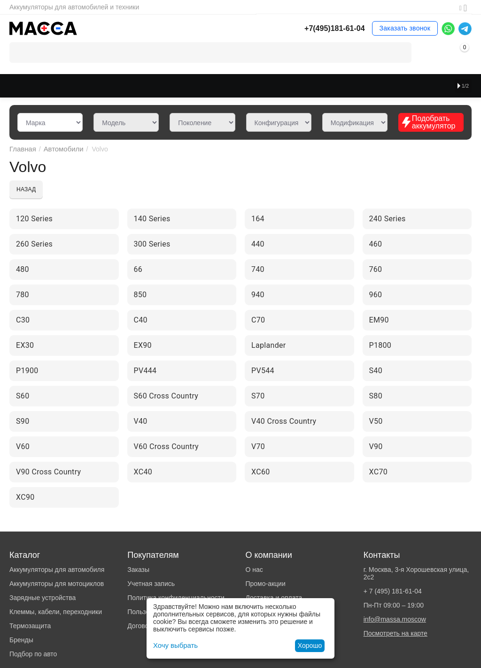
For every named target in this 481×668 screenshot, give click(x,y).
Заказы (138, 569)
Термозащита (30, 626)
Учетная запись (151, 583)
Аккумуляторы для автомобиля (56, 569)
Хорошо (310, 645)
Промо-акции (265, 583)
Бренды (21, 640)
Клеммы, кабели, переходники (55, 611)
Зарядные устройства (42, 597)
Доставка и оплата (273, 597)
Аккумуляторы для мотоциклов (56, 583)
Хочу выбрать (174, 645)
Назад (26, 189)
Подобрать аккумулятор (428, 122)
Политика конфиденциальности (176, 597)
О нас (254, 569)
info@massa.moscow (395, 619)
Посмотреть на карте (395, 633)
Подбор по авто (33, 654)
